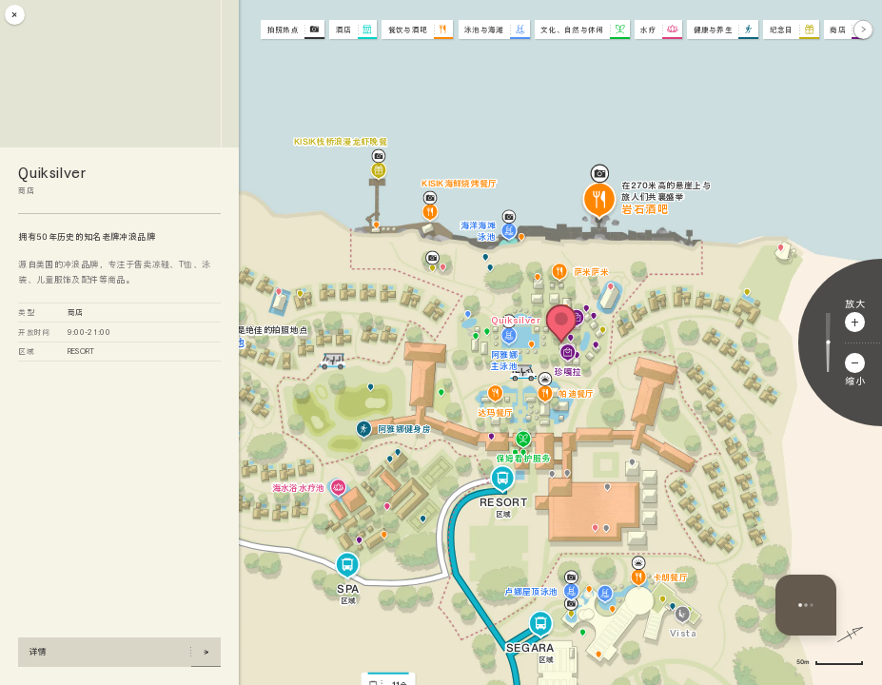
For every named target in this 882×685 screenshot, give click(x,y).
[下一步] (863, 30)
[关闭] (15, 15)
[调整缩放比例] (828, 342)
